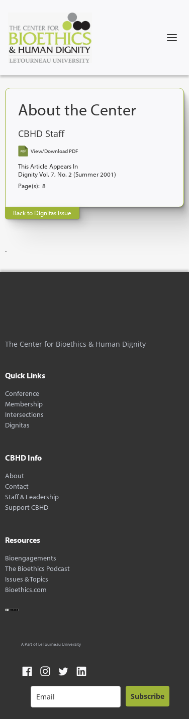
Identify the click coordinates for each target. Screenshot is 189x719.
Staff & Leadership (32, 497)
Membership (24, 404)
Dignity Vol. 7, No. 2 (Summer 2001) (67, 174)
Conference (22, 393)
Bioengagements (30, 558)
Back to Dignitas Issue (42, 213)
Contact (17, 486)
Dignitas (17, 425)
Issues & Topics (26, 579)
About (14, 476)
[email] (76, 696)
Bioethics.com (26, 590)
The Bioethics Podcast (37, 568)
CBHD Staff (41, 133)
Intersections (24, 414)
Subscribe (147, 696)
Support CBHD (26, 507)
